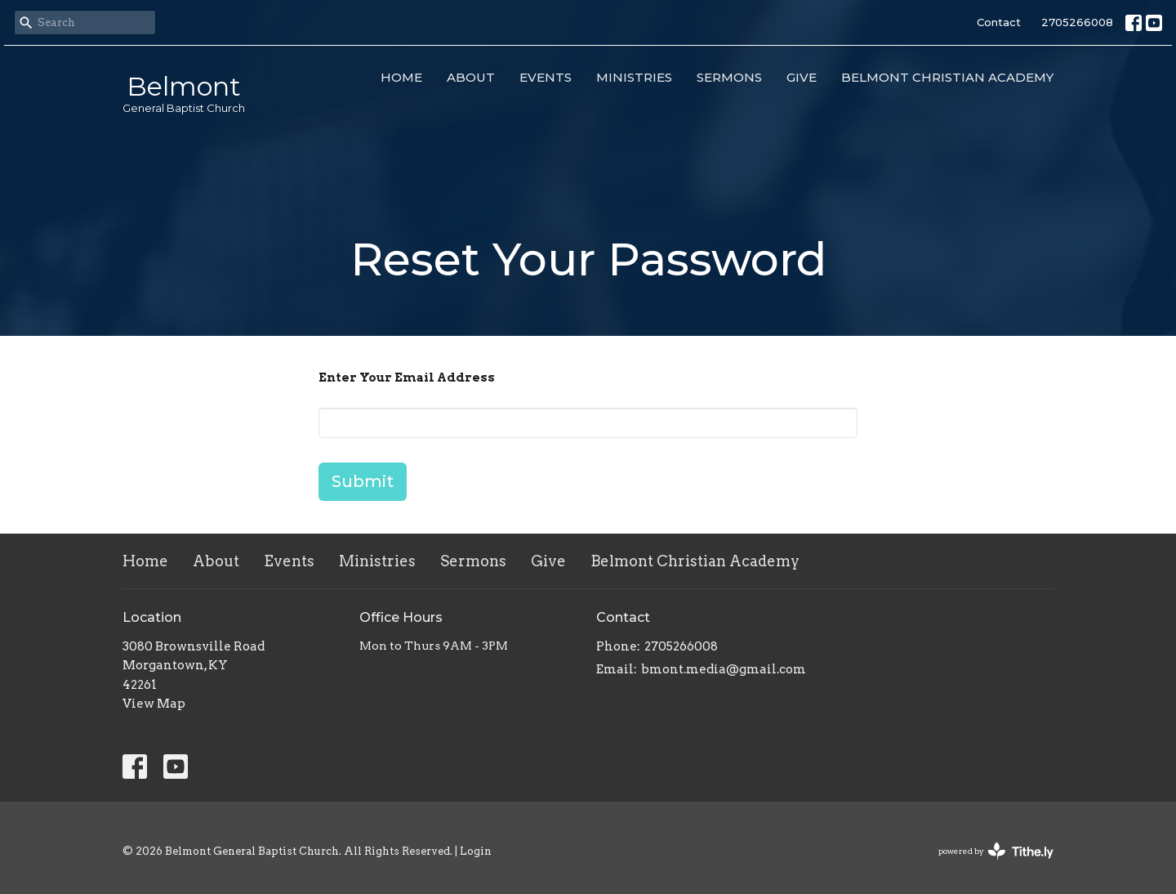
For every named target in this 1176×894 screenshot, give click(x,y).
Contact (999, 22)
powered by (996, 851)
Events (545, 77)
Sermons (729, 77)
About (471, 77)
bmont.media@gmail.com (723, 669)
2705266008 (1077, 22)
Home (401, 77)
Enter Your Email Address (406, 377)
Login (476, 851)
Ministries (634, 77)
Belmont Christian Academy (947, 77)
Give (801, 77)
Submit (363, 481)
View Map (153, 703)
